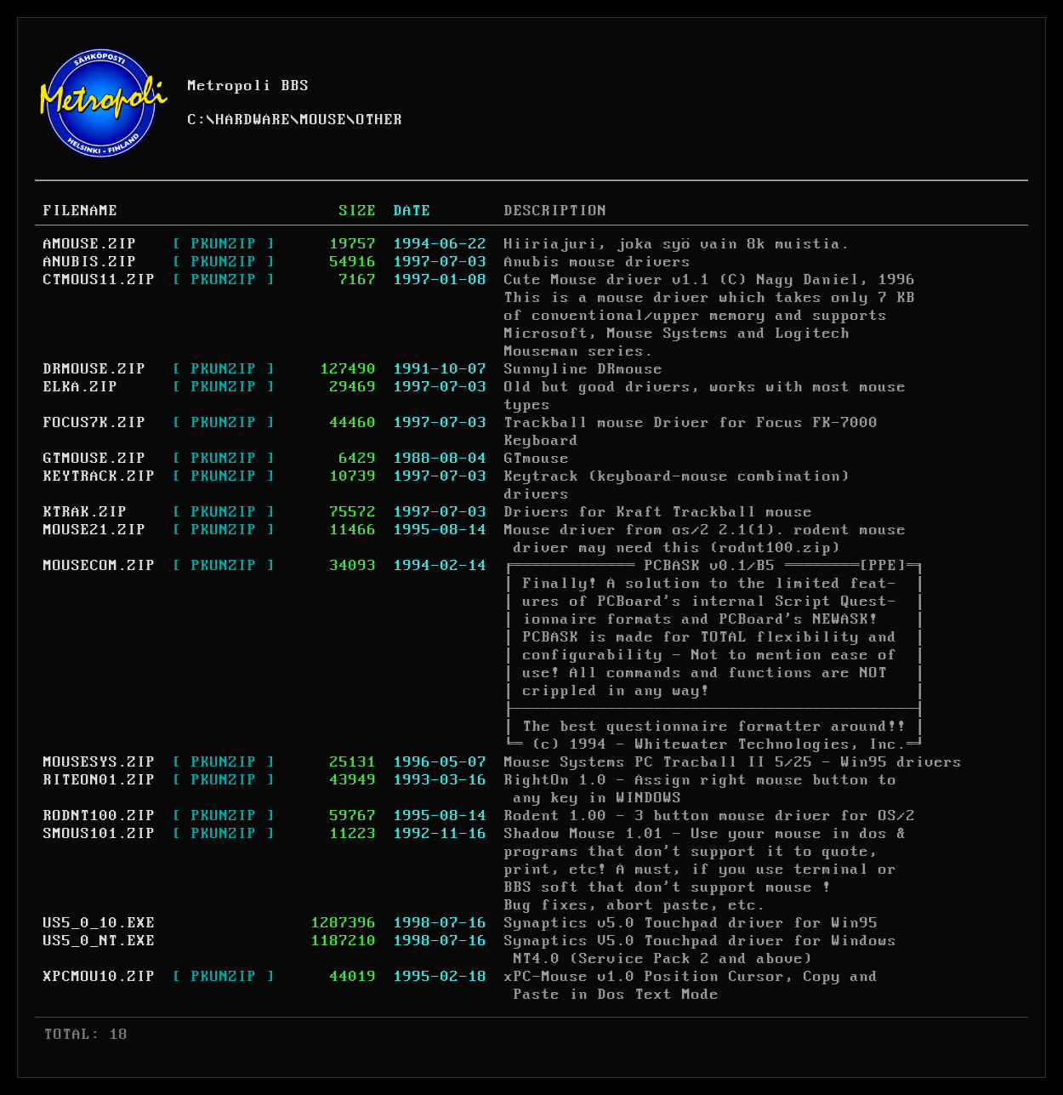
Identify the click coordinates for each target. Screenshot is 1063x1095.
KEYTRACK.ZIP (99, 476)
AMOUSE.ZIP (90, 244)
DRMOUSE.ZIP (94, 369)
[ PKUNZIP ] (224, 244)
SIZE (358, 211)
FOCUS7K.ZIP (94, 422)
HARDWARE (253, 119)
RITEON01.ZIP (99, 780)
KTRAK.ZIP (85, 512)
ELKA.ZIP (80, 387)
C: (197, 119)
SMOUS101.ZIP (99, 833)
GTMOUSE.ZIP (94, 458)
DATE (412, 211)
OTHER (379, 119)
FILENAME (80, 211)
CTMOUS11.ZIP (99, 279)
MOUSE (323, 119)
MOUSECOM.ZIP (99, 565)
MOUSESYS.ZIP (99, 762)
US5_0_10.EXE (99, 923)
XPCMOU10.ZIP (99, 976)
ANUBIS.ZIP (90, 262)
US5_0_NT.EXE (99, 941)
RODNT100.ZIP (99, 815)
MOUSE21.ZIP (94, 530)
